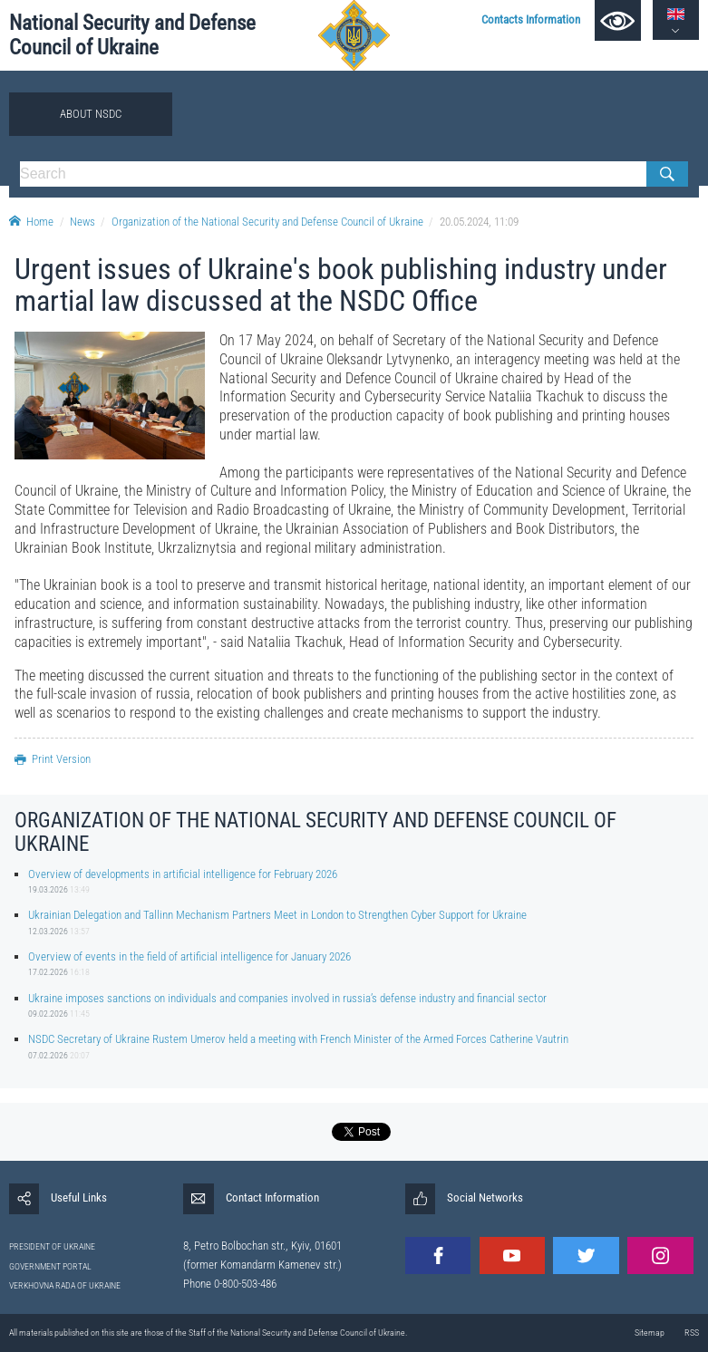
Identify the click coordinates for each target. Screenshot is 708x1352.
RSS (691, 1332)
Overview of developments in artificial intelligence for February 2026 (182, 874)
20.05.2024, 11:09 (479, 221)
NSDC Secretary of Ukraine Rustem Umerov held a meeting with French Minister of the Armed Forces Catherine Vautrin (298, 1039)
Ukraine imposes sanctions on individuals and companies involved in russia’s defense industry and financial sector (287, 998)
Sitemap (649, 1332)
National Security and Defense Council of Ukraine (132, 35)
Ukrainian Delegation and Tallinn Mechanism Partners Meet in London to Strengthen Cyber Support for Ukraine (277, 915)
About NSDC (90, 114)
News (82, 221)
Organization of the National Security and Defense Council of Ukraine (267, 221)
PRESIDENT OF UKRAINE (52, 1246)
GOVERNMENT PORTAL (50, 1266)
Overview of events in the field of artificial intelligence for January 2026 (189, 956)
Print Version (53, 759)
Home (31, 221)
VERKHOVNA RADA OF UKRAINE (65, 1285)
